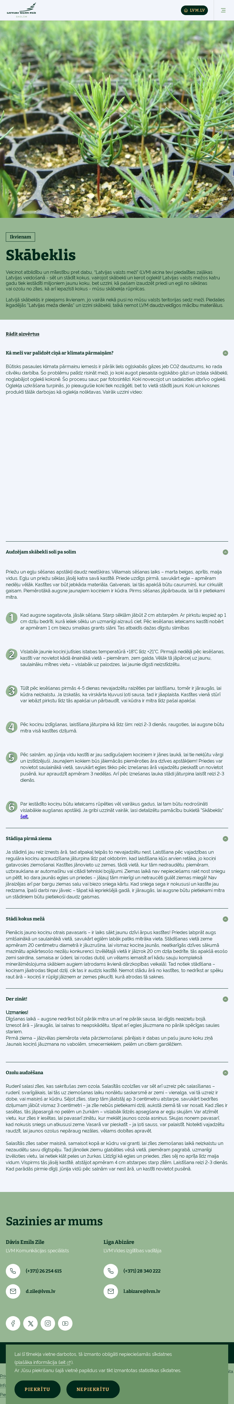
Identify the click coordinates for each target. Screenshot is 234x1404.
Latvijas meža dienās (51, 305)
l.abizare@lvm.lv (132, 1291)
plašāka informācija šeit (41, 1362)
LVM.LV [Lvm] (194, 10)
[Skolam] (21, 10)
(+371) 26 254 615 (34, 1271)
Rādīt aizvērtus (22, 334)
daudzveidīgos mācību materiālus (186, 305)
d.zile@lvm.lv (30, 1291)
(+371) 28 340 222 (132, 1271)
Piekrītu (37, 1389)
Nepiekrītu (93, 1389)
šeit (24, 816)
